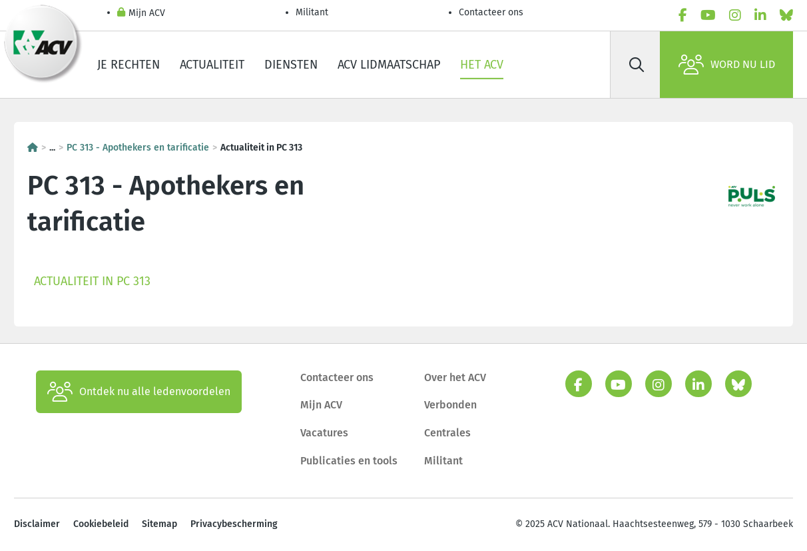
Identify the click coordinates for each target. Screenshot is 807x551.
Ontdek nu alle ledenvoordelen (138, 392)
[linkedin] (760, 15)
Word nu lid (726, 65)
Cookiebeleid (101, 524)
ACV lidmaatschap (389, 64)
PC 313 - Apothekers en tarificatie (138, 147)
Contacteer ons (491, 12)
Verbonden (450, 404)
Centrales (447, 432)
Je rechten (128, 64)
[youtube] (708, 15)
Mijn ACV (141, 13)
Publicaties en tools (349, 460)
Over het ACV (455, 377)
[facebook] (683, 15)
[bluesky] (786, 15)
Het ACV (481, 64)
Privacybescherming (234, 524)
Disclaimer (37, 524)
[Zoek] (637, 64)
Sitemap (159, 524)
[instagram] (735, 15)
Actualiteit (212, 64)
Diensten (291, 64)
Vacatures (324, 432)
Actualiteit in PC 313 (92, 281)
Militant (312, 12)
